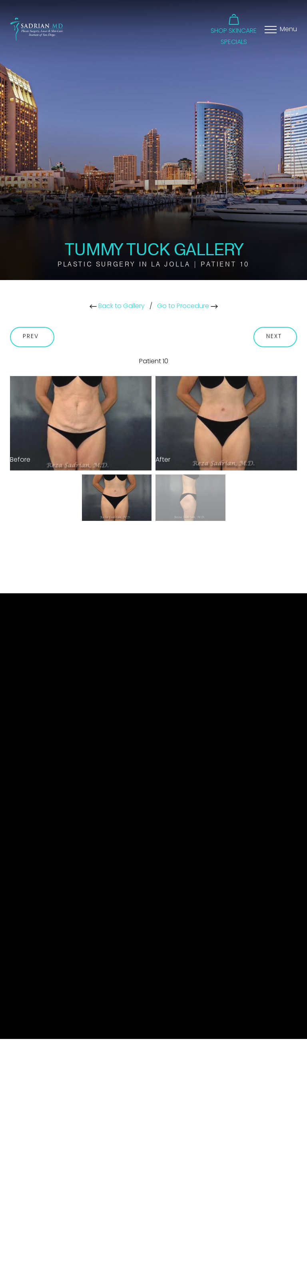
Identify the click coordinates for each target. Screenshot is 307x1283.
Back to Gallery (117, 306)
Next (275, 337)
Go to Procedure (187, 306)
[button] (234, 25)
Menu (288, 29)
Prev (32, 337)
